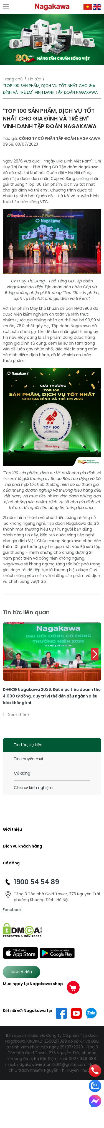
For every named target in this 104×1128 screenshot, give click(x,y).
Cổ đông (22, 773)
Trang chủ (13, 79)
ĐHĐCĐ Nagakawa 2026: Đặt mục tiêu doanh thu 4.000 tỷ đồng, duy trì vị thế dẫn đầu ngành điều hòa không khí (52, 696)
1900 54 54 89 (36, 881)
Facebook (12, 909)
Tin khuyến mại (28, 759)
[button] (94, 654)
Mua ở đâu (21, 972)
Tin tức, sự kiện (28, 744)
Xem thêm (16, 714)
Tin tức (34, 79)
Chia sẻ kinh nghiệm (33, 787)
